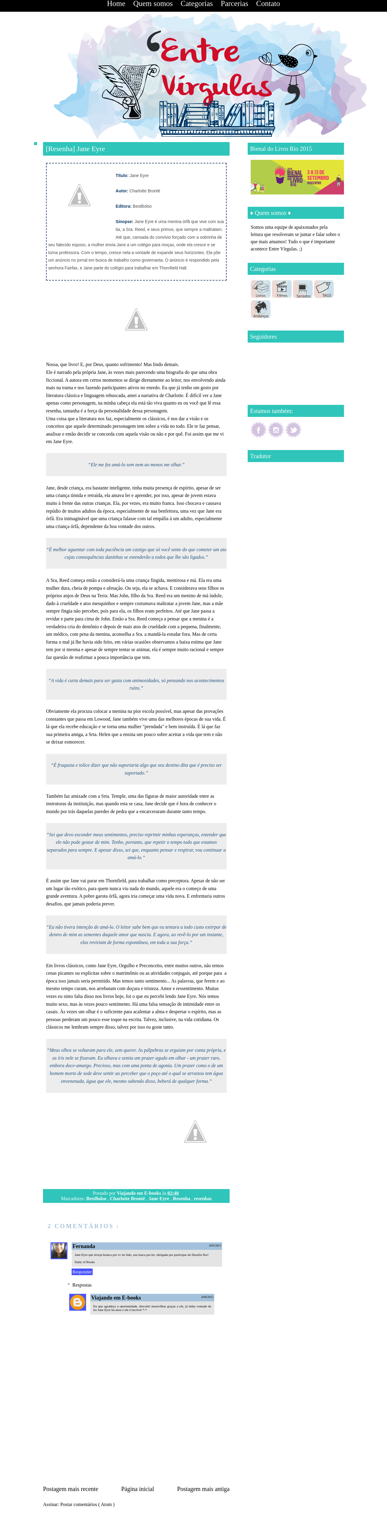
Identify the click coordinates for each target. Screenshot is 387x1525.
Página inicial (137, 1489)
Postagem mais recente (70, 1489)
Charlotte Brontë (128, 1198)
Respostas (82, 1284)
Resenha (182, 1198)
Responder (82, 1271)
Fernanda (84, 1246)
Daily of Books (85, 1262)
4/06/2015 (207, 1297)
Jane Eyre (160, 1198)
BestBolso (97, 1198)
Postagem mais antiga (203, 1489)
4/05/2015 (215, 1245)
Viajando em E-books (139, 1193)
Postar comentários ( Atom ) (87, 1504)
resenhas (203, 1198)
